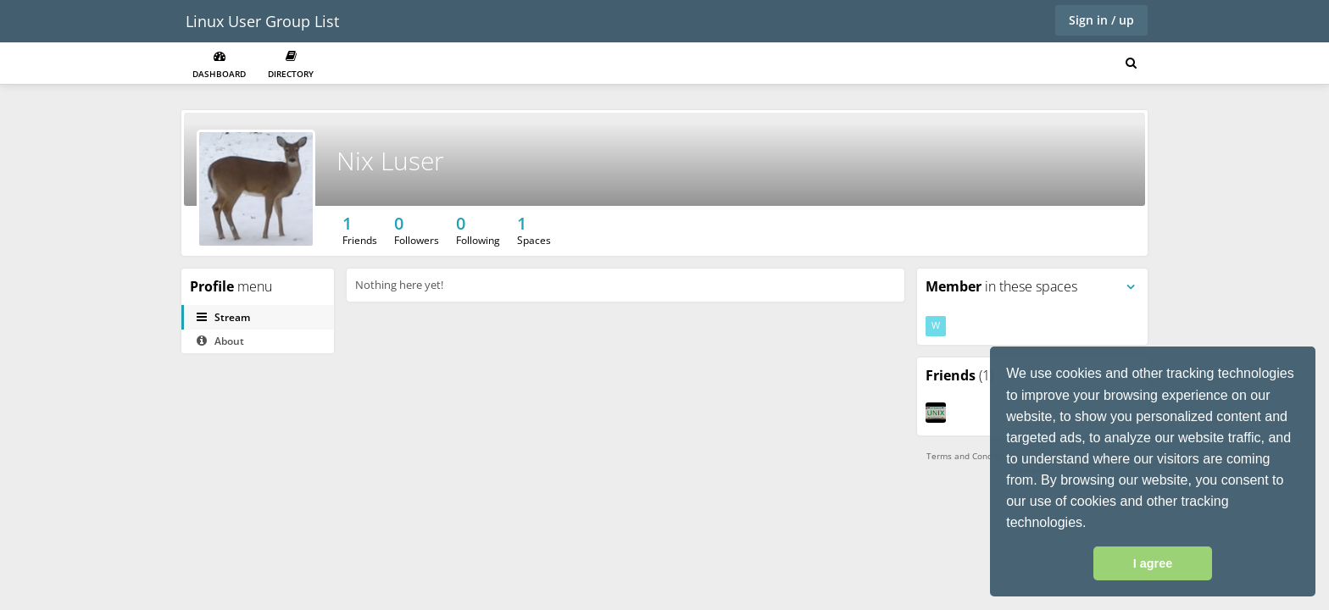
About (220, 341)
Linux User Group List (262, 21)
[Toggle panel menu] (1130, 287)
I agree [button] (1152, 563)
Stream (223, 317)
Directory (291, 65)
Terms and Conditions (970, 456)
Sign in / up (1101, 20)
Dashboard (219, 65)
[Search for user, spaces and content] (1131, 63)
